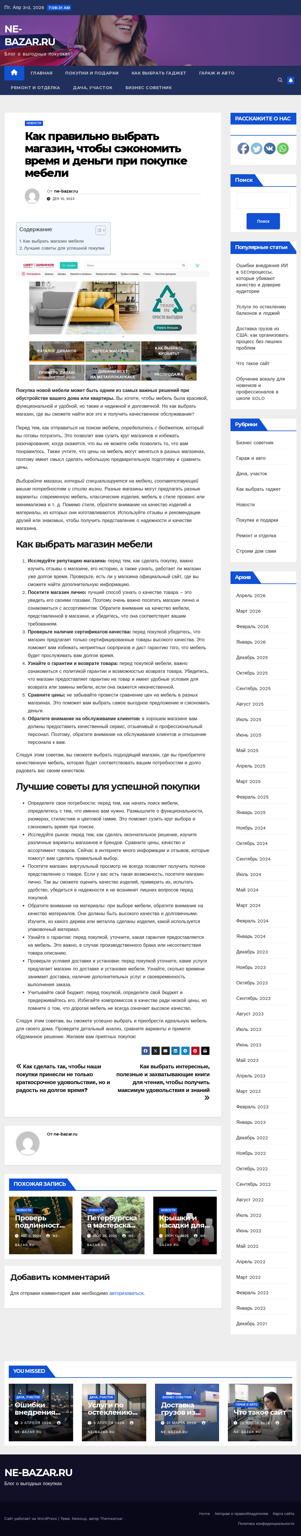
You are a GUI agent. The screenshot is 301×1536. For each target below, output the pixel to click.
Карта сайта (283, 1513)
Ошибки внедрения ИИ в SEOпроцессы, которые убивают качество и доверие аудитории (262, 278)
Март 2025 (248, 781)
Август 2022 (250, 1199)
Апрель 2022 (251, 1261)
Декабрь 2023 (252, 952)
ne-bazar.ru (66, 191)
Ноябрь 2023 (251, 967)
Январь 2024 (251, 936)
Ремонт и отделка (35, 87)
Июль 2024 (249, 874)
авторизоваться (126, 1293)
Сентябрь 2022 (253, 1184)
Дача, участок (93, 87)
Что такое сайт (253, 363)
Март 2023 (248, 1091)
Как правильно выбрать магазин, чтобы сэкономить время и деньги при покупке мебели (106, 154)
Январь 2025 (251, 812)
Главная (42, 73)
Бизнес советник (148, 87)
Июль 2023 (249, 1029)
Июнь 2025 (249, 735)
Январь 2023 (251, 1122)
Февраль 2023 (252, 1107)
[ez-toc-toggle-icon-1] (97, 231)
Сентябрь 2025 (253, 688)
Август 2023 (250, 1014)
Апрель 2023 (251, 1076)
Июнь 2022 (249, 1230)
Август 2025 (250, 704)
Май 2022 (247, 1246)
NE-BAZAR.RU (38, 1472)
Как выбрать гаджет (159, 73)
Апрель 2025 (251, 766)
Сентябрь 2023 (253, 998)
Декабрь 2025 (252, 657)
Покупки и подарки (92, 73)
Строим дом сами (256, 551)
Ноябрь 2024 (251, 828)
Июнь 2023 (249, 1045)
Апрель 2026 (251, 595)
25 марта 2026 (255, 1423)
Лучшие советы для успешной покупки (64, 248)
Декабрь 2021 (251, 1323)
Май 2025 (247, 750)
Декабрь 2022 (252, 1138)
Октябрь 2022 (252, 1169)
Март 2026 (248, 611)
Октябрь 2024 (252, 843)
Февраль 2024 (252, 921)
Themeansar (111, 1518)
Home (204, 1513)
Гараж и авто (217, 73)
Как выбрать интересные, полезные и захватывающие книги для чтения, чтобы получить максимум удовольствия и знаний (163, 1082)
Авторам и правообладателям (241, 1513)
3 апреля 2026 (36, 1423)
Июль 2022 (249, 1215)
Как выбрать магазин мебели (53, 241)
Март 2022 (248, 1277)
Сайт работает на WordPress (31, 1518)
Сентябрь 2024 (253, 859)
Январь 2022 (251, 1308)
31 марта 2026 (182, 1423)
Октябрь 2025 (252, 673)
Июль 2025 (249, 719)
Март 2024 (248, 905)
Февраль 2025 (252, 797)
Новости (34, 123)
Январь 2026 (251, 642)
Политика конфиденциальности (266, 1523)
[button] (280, 80)
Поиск (244, 180)
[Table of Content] (101, 230)
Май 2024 (247, 890)
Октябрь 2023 (252, 983)
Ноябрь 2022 (251, 1153)
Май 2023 (247, 1060)
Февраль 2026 (252, 626)
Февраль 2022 (252, 1292)
